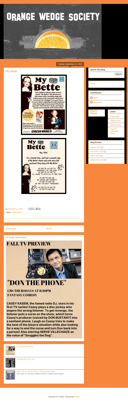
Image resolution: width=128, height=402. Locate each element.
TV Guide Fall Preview (16, 237)
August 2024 (95, 147)
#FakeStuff (114, 117)
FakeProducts (17, 212)
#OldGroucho (115, 121)
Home (49, 229)
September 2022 (97, 160)
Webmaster (97, 102)
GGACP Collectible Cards (114, 131)
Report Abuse (93, 112)
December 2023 (96, 151)
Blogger (77, 397)
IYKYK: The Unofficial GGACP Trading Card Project (35, 371)
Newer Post (11, 229)
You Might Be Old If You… (26, 359)
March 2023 (95, 156)
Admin (95, 98)
